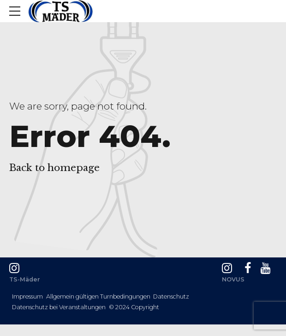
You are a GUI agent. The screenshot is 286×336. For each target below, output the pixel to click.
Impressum (27, 296)
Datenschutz (171, 296)
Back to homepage (54, 168)
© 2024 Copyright (134, 307)
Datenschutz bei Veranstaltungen (59, 307)
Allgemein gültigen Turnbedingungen (98, 296)
